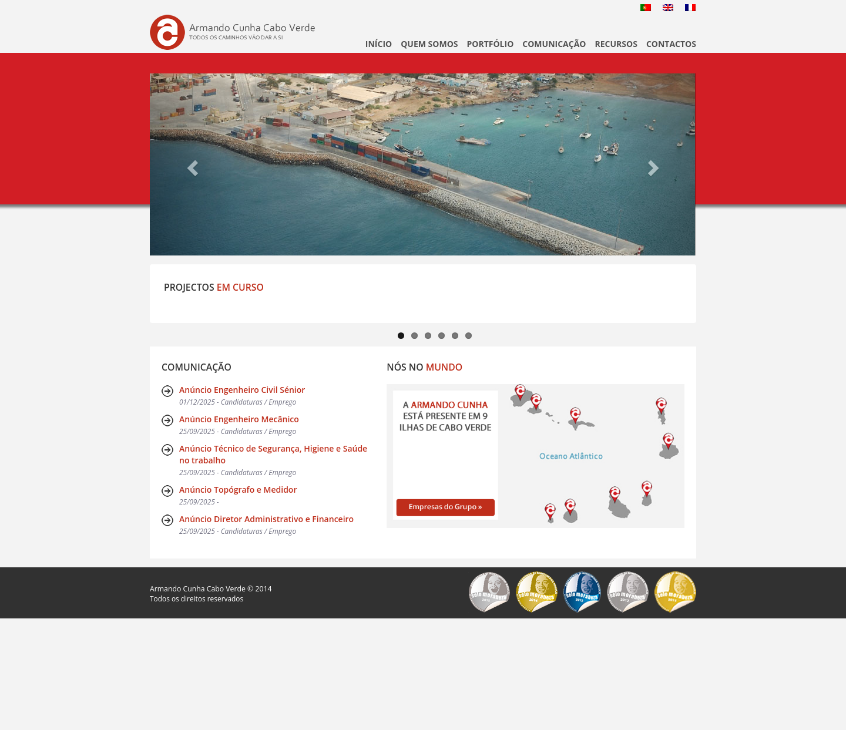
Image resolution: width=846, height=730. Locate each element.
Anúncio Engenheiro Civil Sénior (242, 501)
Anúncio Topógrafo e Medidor (238, 601)
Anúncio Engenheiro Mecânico (239, 530)
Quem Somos (429, 43)
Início (378, 43)
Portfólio (490, 43)
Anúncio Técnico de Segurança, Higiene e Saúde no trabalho (273, 565)
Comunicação (554, 43)
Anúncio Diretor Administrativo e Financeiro (266, 630)
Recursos (616, 43)
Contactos (671, 43)
